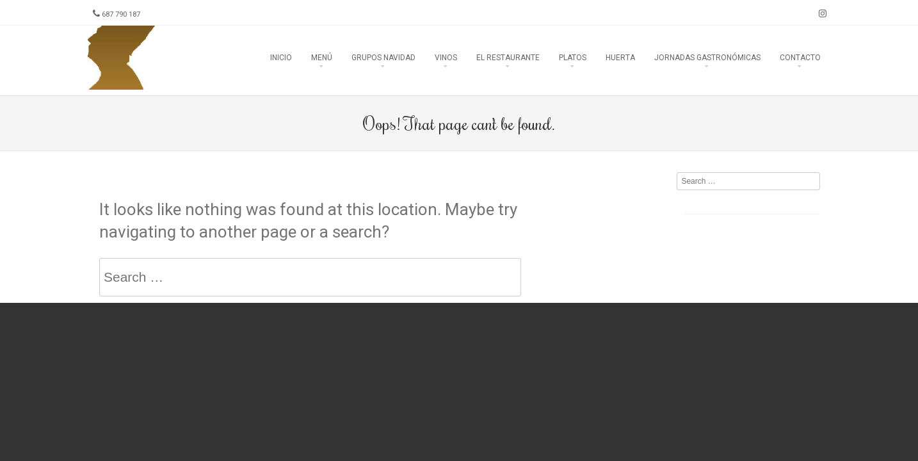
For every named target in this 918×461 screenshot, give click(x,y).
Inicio (281, 57)
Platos (572, 57)
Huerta (620, 57)
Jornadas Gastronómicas (707, 57)
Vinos (446, 57)
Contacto (800, 57)
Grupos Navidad (383, 57)
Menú (321, 57)
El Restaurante (508, 57)
